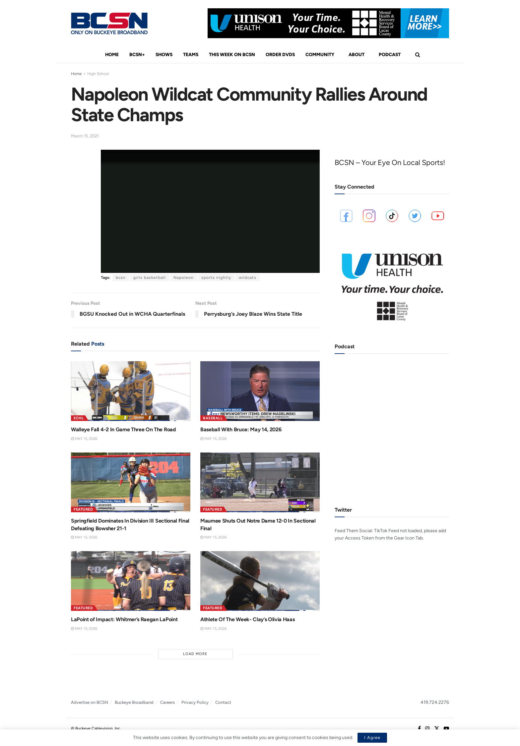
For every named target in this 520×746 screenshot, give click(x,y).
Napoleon (183, 277)
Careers (167, 702)
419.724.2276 (435, 702)
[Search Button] (417, 54)
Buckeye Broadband (134, 702)
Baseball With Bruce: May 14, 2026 (240, 429)
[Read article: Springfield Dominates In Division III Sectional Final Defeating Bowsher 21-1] (130, 482)
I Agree (372, 737)
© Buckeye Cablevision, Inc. (96, 728)
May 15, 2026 (84, 439)
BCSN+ (137, 54)
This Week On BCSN (232, 54)
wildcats (247, 277)
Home (112, 54)
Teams (190, 54)
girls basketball (149, 277)
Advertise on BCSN (89, 702)
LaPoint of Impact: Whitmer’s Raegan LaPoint (124, 619)
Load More (195, 654)
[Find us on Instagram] (427, 729)
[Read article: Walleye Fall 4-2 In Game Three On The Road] (130, 391)
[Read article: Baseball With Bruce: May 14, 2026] (260, 391)
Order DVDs (280, 54)
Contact (223, 702)
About (356, 54)
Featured (83, 509)
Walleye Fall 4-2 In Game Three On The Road (123, 429)
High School (98, 73)
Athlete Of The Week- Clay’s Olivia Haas (247, 619)
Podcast (390, 54)
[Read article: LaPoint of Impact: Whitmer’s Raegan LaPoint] (130, 581)
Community (319, 54)
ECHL (79, 418)
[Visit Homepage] (109, 23)
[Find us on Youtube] (446, 729)
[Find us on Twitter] (436, 729)
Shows (164, 54)
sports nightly (216, 277)
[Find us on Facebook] (419, 729)
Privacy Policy (195, 702)
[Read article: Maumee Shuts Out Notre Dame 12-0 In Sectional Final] (260, 482)
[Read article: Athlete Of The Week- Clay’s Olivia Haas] (260, 581)
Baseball (213, 418)
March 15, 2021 (85, 135)
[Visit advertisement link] (328, 23)
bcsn (121, 277)
